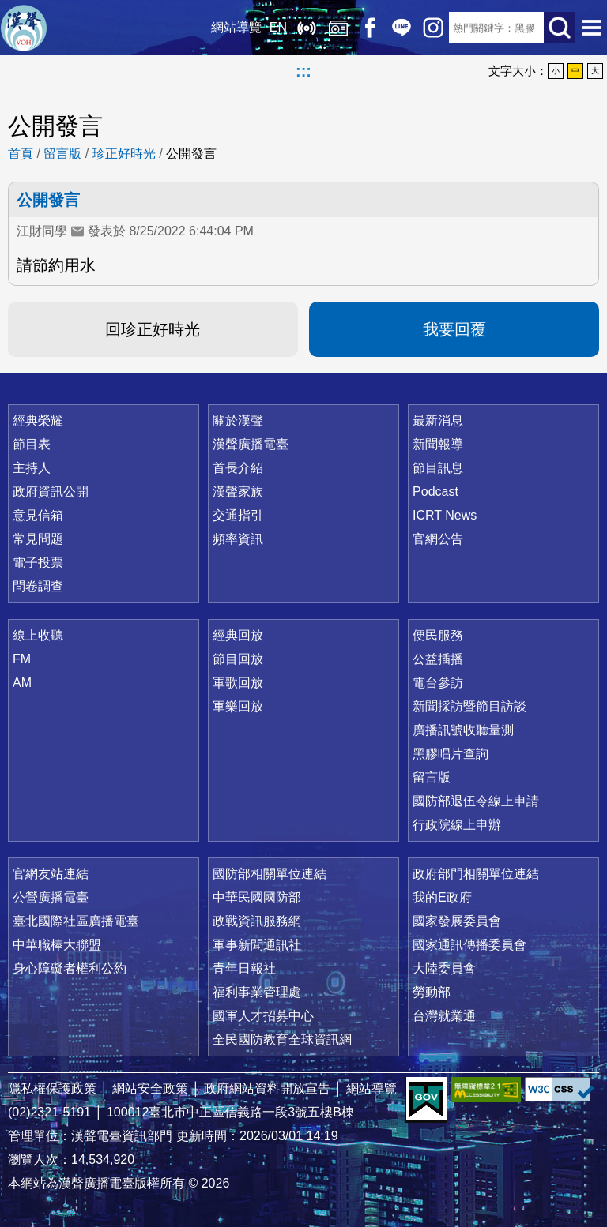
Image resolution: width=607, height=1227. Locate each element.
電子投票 (38, 562)
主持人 (32, 468)
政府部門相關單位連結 (476, 873)
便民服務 (438, 635)
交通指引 (238, 515)
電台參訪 (438, 682)
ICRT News (445, 515)
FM (22, 659)
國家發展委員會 (457, 921)
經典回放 (338, 27)
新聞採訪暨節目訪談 (469, 706)
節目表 (32, 444)
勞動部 (432, 992)
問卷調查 (38, 586)
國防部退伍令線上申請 (476, 801)
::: (303, 71)
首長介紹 (238, 468)
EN (278, 27)
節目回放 (238, 659)
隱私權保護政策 (52, 1088)
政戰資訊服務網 (257, 921)
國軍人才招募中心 (263, 1015)
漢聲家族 (238, 491)
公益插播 (438, 659)
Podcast (435, 491)
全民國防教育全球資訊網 (282, 1039)
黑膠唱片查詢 (450, 753)
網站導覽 (236, 27)
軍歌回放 (238, 682)
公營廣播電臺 (51, 897)
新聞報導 (438, 444)
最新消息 (438, 420)
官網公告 (438, 539)
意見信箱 (38, 515)
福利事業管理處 (257, 992)
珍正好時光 (124, 153)
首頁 (20, 153)
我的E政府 (442, 897)
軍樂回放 (238, 706)
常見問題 (38, 539)
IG (433, 27)
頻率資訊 (238, 539)
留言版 (62, 153)
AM (22, 682)
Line (401, 27)
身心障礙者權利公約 (69, 968)
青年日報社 (244, 968)
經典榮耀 (38, 420)
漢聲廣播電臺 (23, 27)
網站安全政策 (150, 1088)
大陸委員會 (444, 968)
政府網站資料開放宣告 (267, 1088)
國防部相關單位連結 (269, 873)
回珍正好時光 (152, 329)
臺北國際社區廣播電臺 (76, 921)
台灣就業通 (444, 1015)
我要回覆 (454, 329)
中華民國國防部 (257, 897)
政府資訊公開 (51, 491)
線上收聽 (306, 27)
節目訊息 (438, 468)
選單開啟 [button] (591, 27)
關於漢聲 (238, 420)
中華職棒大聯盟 (57, 944)
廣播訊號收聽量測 (463, 730)
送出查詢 (559, 27)
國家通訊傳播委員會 (469, 944)
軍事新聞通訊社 (257, 944)
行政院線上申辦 (457, 824)
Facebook (370, 27)
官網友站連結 (51, 873)
